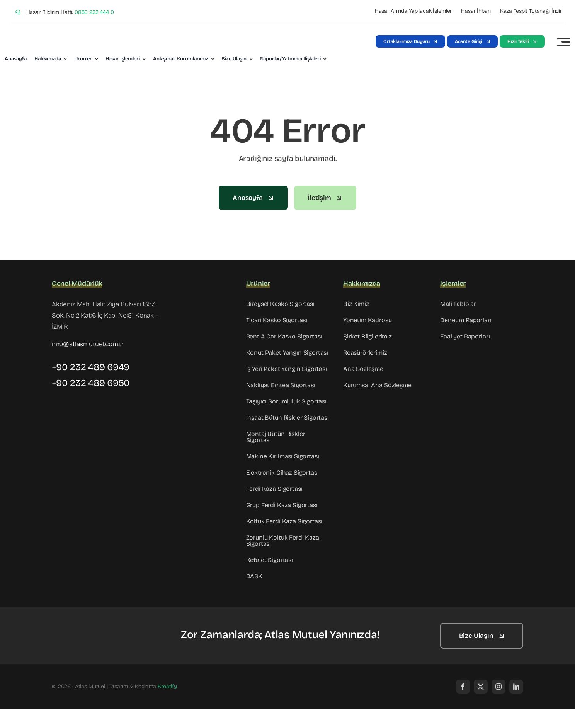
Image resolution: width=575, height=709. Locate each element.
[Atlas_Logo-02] (41, 33)
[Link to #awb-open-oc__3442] (563, 42)
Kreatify (167, 686)
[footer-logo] (90, 627)
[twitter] (481, 687)
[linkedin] (516, 687)
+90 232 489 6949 (90, 367)
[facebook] (463, 687)
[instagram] (498, 687)
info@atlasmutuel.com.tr (88, 344)
